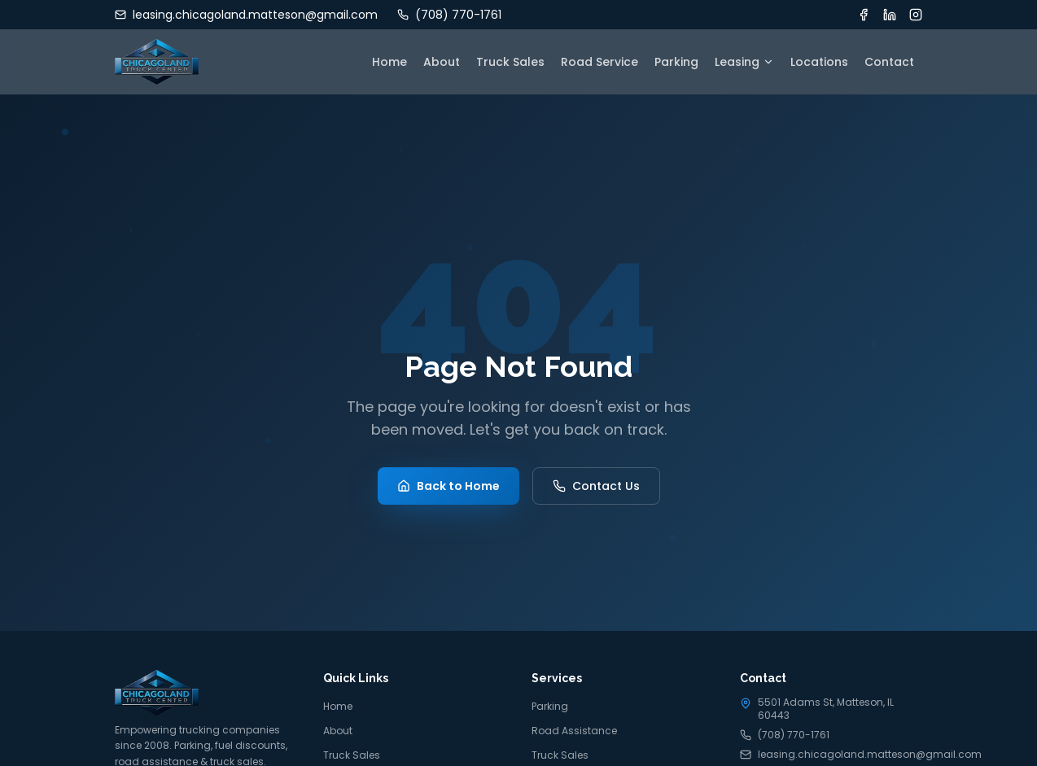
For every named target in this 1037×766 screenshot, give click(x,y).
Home (389, 62)
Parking (676, 62)
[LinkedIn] (889, 14)
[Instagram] (915, 14)
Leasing (744, 62)
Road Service (599, 62)
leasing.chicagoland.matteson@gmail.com (831, 754)
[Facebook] (863, 14)
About (441, 62)
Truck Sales (510, 62)
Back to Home (448, 486)
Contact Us (596, 486)
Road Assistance (574, 731)
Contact (889, 62)
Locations (819, 62)
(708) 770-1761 (784, 735)
